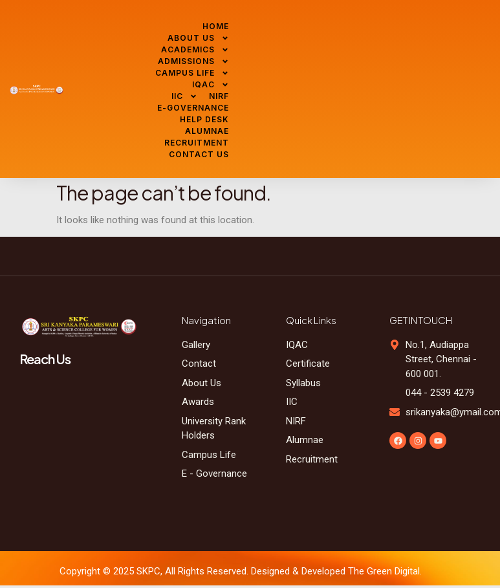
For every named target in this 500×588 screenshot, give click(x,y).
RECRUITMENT (196, 142)
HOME (215, 26)
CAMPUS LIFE (192, 73)
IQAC (210, 85)
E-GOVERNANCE (193, 108)
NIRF (219, 96)
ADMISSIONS (193, 61)
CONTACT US (199, 154)
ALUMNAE (207, 131)
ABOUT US (198, 38)
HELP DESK (204, 119)
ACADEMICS (195, 50)
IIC (184, 96)
